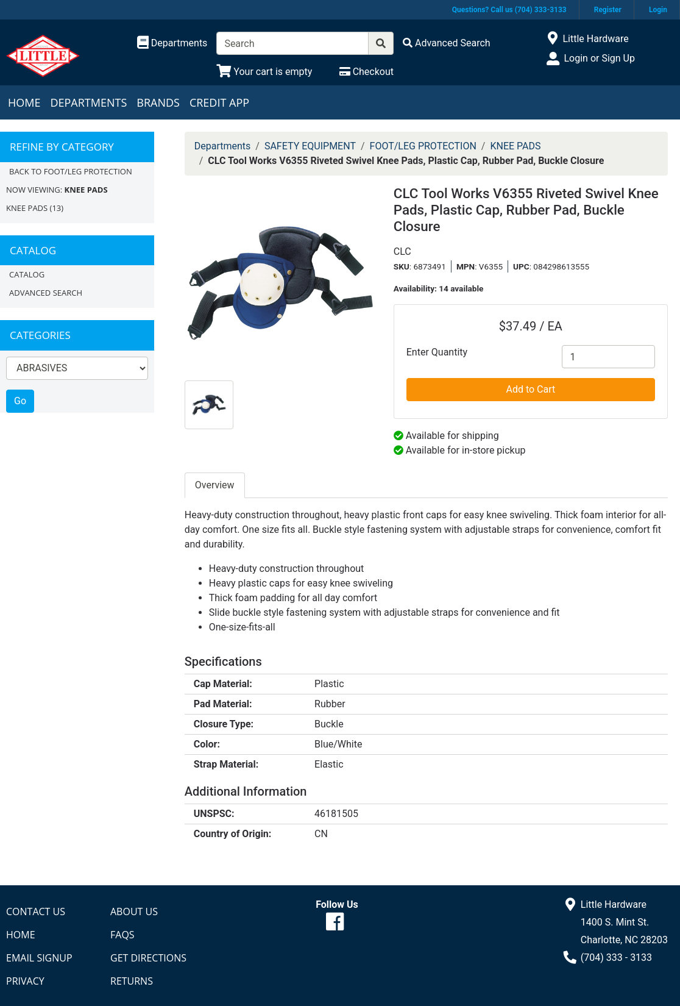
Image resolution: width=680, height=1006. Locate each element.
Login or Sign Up (599, 58)
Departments (88, 102)
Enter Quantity (436, 352)
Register (608, 9)
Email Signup (39, 958)
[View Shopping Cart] (264, 71)
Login (658, 9)
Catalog (26, 274)
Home (24, 102)
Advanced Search (45, 292)
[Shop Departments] (172, 43)
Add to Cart (530, 389)
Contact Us (35, 911)
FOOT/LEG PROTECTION (423, 146)
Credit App (219, 102)
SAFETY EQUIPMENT (310, 146)
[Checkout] (366, 71)
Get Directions (148, 958)
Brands (158, 102)
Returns (131, 981)
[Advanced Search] (447, 43)
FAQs (122, 934)
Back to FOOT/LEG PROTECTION (70, 171)
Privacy (25, 981)
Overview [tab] (215, 485)
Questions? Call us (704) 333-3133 (509, 9)
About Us (134, 911)
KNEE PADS (27, 207)
